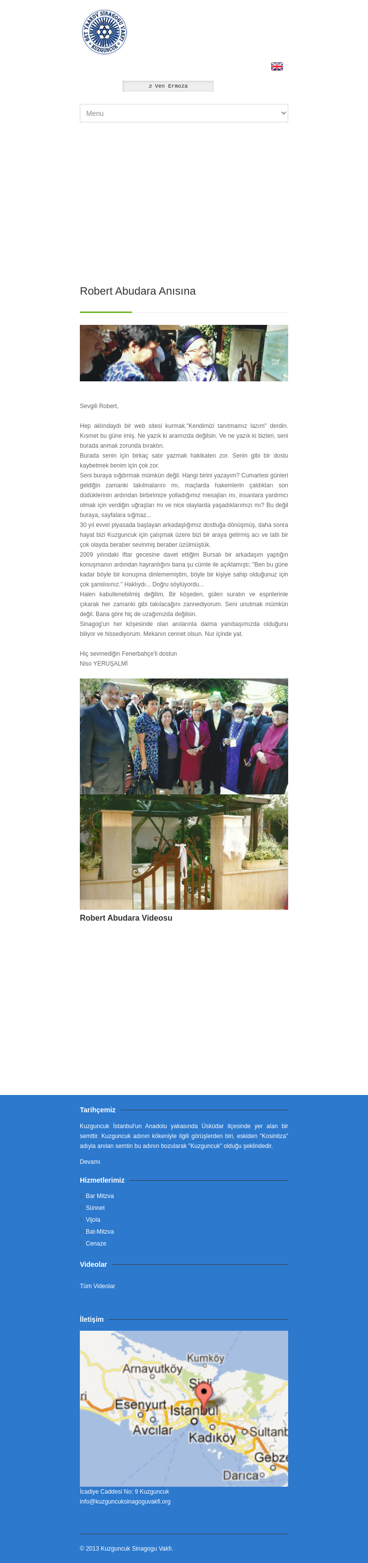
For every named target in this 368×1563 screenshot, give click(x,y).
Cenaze (96, 1243)
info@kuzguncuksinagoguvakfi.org (125, 1501)
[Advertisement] (184, 199)
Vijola (93, 1219)
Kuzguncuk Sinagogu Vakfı (136, 1548)
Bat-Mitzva (100, 1231)
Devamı (90, 1161)
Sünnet (95, 1207)
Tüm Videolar (97, 1286)
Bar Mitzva (100, 1196)
